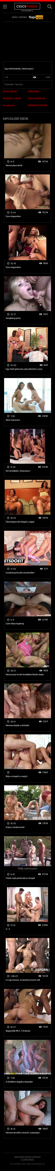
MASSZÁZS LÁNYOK (12, 98)
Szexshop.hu (9, 105)
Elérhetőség (27, 1160)
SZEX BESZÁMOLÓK (36, 98)
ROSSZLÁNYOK (10, 91)
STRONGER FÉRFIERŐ (37, 105)
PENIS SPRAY (33, 91)
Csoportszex (27, 148)
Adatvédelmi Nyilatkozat (27, 1157)
